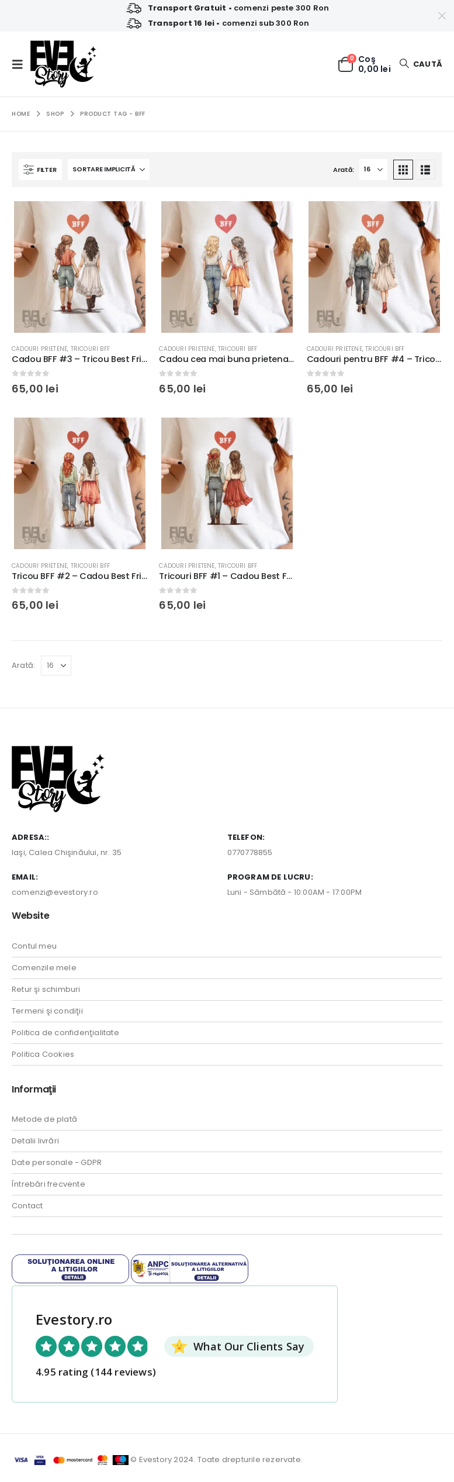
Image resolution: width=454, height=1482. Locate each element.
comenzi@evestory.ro (55, 892)
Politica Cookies (43, 1054)
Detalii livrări (35, 1140)
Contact (27, 1205)
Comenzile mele (44, 967)
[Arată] (373, 169)
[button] (21, 64)
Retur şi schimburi (46, 989)
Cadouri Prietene (39, 348)
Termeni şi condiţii (47, 1010)
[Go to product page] (79, 267)
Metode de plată (44, 1119)
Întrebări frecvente (48, 1184)
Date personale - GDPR (57, 1162)
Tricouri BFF (90, 348)
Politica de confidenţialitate (65, 1032)
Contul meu (34, 946)
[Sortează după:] (109, 169)
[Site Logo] (63, 64)
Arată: (343, 169)
